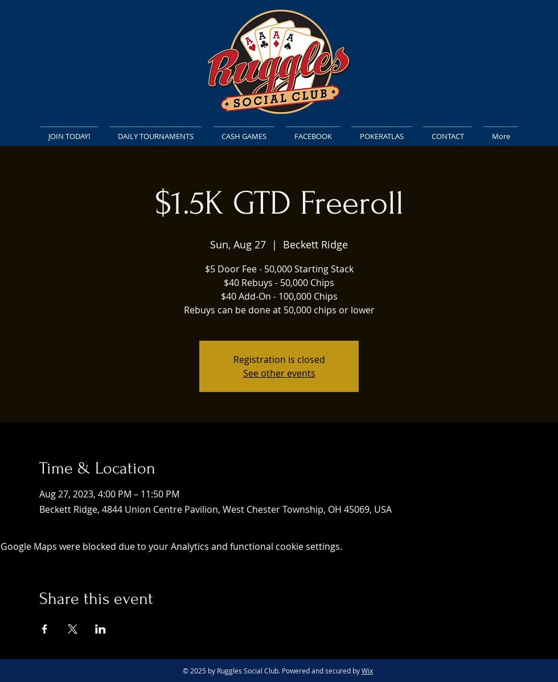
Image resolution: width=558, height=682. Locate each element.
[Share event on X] (72, 629)
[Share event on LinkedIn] (100, 629)
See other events (279, 373)
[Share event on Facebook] (44, 629)
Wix (367, 670)
